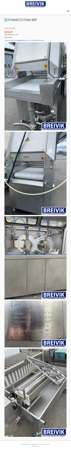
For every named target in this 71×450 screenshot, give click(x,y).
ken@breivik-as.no (22, 40)
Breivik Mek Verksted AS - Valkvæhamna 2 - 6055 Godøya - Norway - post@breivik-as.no (35, 445)
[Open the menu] (68, 11)
